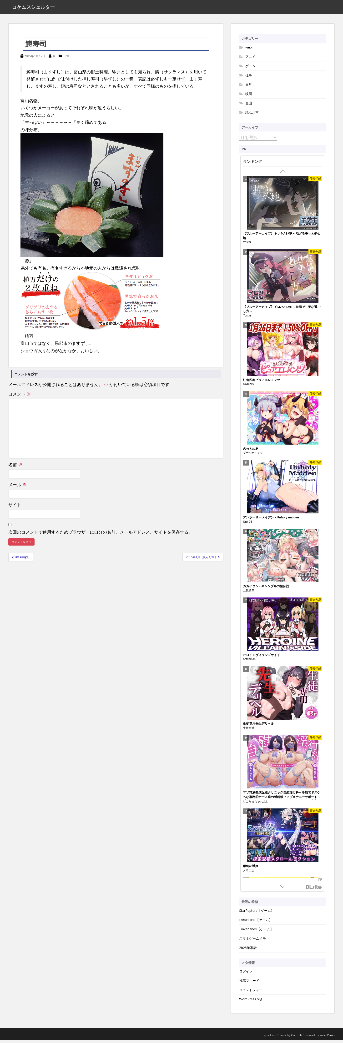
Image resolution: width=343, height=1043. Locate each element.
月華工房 (248, 873)
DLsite (314, 890)
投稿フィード (249, 983)
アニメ (250, 59)
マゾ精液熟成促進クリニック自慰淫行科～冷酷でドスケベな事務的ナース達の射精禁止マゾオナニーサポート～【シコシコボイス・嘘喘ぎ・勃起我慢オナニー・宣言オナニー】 (281, 801)
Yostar (247, 245)
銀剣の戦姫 (250, 869)
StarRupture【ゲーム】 (256, 913)
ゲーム (250, 68)
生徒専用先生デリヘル (258, 726)
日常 (66, 59)
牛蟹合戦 (248, 730)
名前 (15, 467)
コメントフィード (252, 992)
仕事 (248, 77)
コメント (19, 397)
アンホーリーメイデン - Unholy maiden (271, 520)
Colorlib (296, 1038)
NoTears (248, 387)
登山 (248, 105)
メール (17, 487)
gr (53, 59)
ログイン (245, 974)
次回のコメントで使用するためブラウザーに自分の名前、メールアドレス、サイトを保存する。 (100, 534)
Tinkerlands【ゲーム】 (256, 931)
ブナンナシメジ (253, 455)
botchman (249, 662)
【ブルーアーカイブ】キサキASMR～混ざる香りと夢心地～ (281, 239)
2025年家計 (248, 950)
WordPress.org (250, 1002)
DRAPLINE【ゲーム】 (255, 922)
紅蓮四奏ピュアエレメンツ (261, 382)
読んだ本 (252, 115)
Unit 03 (247, 524)
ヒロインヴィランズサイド (261, 657)
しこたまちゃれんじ (256, 804)
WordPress (327, 1038)
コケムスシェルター (33, 8)
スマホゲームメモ (252, 941)
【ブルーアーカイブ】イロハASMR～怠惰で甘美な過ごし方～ (281, 312)
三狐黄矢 (248, 593)
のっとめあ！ (252, 451)
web (248, 50)
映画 (248, 96)
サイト (14, 507)
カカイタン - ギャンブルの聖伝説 (266, 589)
